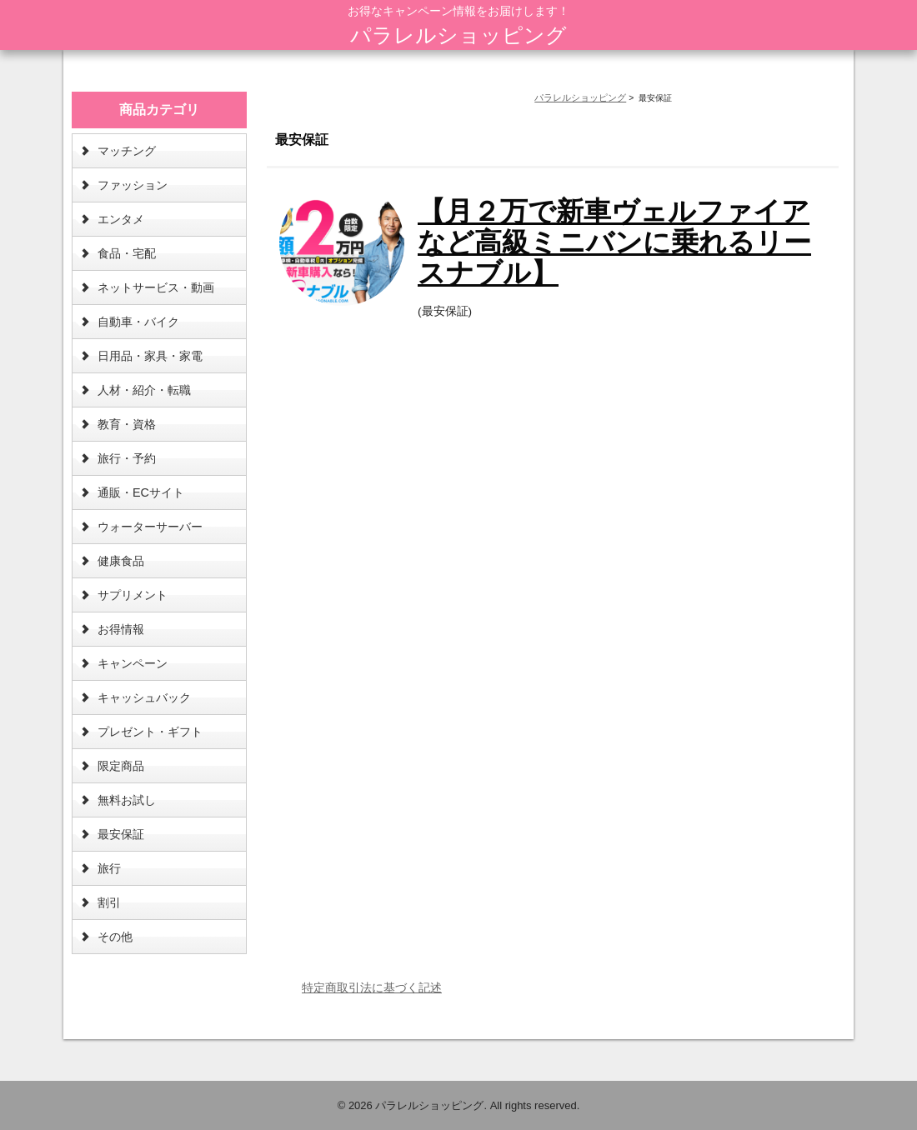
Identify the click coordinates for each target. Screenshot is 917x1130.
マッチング (127, 151)
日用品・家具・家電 (150, 355)
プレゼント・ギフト (150, 731)
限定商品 (121, 765)
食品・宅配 (127, 253)
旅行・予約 (127, 458)
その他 (115, 936)
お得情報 (121, 629)
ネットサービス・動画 (156, 287)
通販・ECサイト (141, 492)
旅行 (109, 868)
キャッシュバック (144, 697)
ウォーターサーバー (150, 526)
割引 (109, 902)
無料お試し (127, 800)
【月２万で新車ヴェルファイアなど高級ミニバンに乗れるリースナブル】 (614, 242)
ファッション (133, 185)
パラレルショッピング (458, 35)
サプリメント (133, 595)
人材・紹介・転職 (144, 390)
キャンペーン (133, 663)
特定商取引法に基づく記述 (372, 987)
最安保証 (121, 834)
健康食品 (121, 561)
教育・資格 (127, 424)
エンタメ (121, 219)
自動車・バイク (138, 321)
